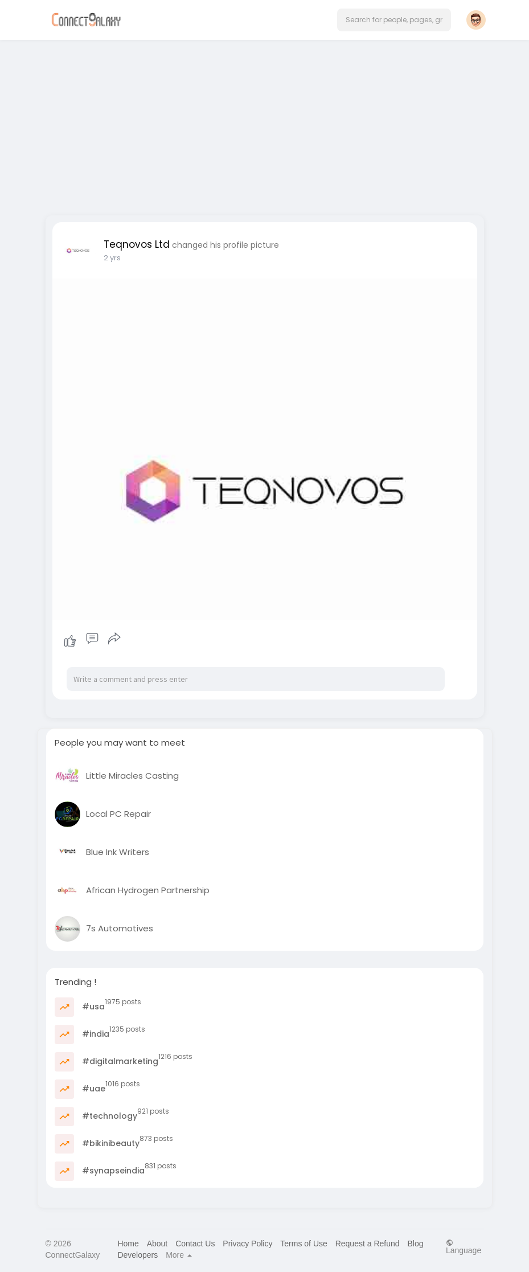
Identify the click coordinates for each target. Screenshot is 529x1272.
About (157, 1243)
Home (127, 1243)
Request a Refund (367, 1243)
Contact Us (195, 1243)
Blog (415, 1243)
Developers (137, 1254)
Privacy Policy (247, 1243)
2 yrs (112, 257)
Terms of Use (303, 1243)
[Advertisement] (265, 124)
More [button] (179, 1255)
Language (463, 1246)
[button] (394, 20)
